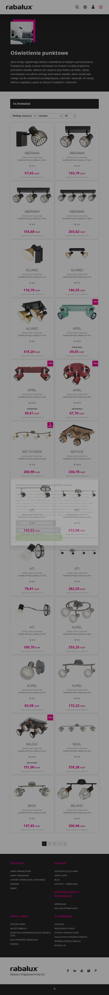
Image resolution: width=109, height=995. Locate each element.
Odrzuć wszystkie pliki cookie (38, 516)
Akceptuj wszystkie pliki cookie (39, 523)
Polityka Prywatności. (67, 500)
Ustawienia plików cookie (35, 508)
